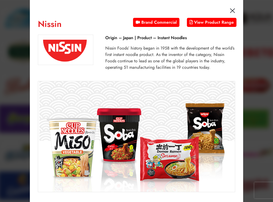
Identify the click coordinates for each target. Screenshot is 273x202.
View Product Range (212, 22)
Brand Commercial (156, 22)
